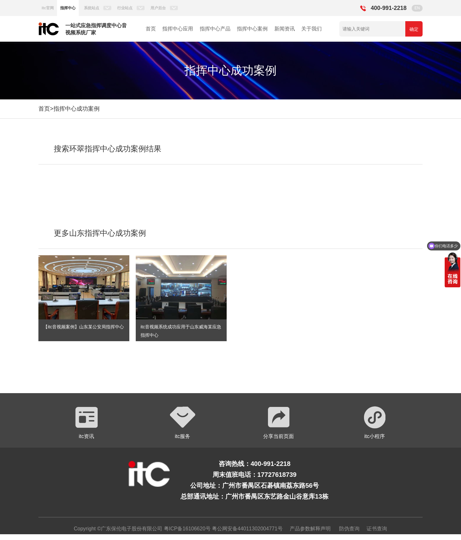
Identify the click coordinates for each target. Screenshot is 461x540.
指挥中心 (68, 8)
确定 (413, 29)
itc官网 (48, 8)
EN (417, 8)
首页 (151, 28)
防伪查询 (349, 528)
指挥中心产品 (215, 28)
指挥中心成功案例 (76, 108)
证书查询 (377, 528)
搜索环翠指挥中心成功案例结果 (107, 148)
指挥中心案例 (252, 28)
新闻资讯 (284, 28)
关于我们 (311, 28)
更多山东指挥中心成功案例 (100, 233)
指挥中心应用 (177, 28)
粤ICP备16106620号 (186, 528)
